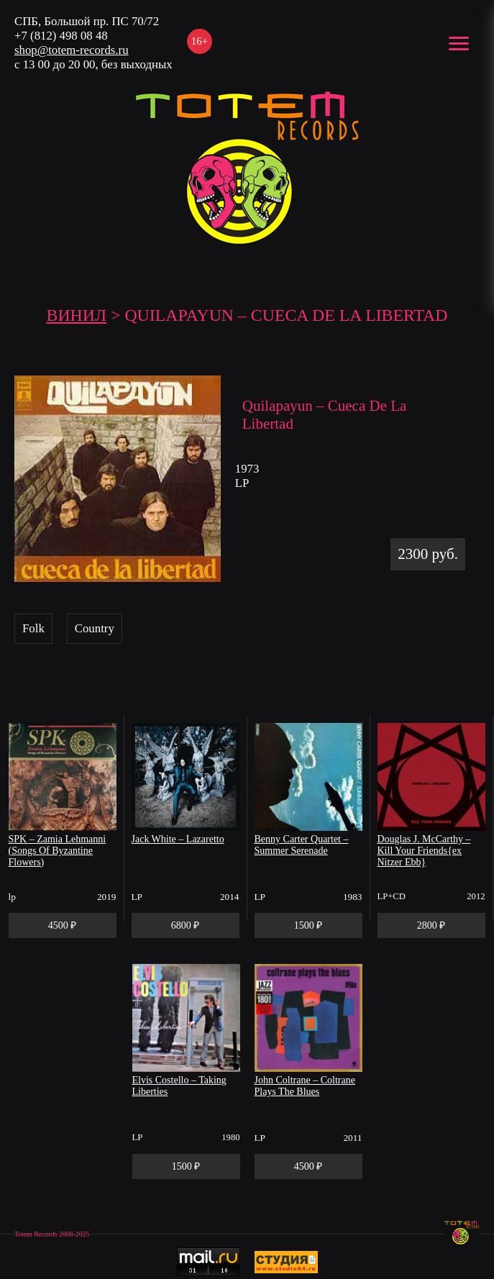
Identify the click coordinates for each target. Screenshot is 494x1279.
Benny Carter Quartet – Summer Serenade (302, 845)
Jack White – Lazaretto (178, 839)
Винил (77, 315)
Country (94, 628)
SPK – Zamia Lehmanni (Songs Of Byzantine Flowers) (57, 851)
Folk (33, 628)
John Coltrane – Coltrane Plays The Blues (305, 1086)
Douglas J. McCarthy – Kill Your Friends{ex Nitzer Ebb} (424, 851)
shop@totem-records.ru (71, 50)
